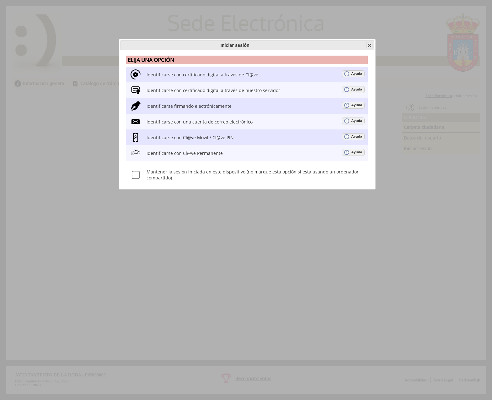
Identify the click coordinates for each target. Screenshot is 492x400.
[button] (369, 45)
